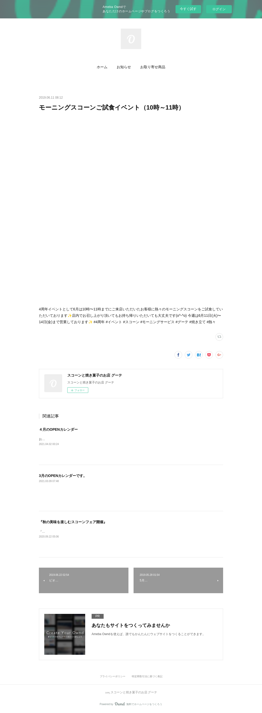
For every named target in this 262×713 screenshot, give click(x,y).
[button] (102, 67)
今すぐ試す (188, 9)
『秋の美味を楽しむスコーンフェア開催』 (73, 522)
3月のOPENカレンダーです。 (63, 476)
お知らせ (124, 67)
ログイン (219, 9)
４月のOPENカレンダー (58, 429)
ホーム (102, 67)
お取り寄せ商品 (152, 67)
